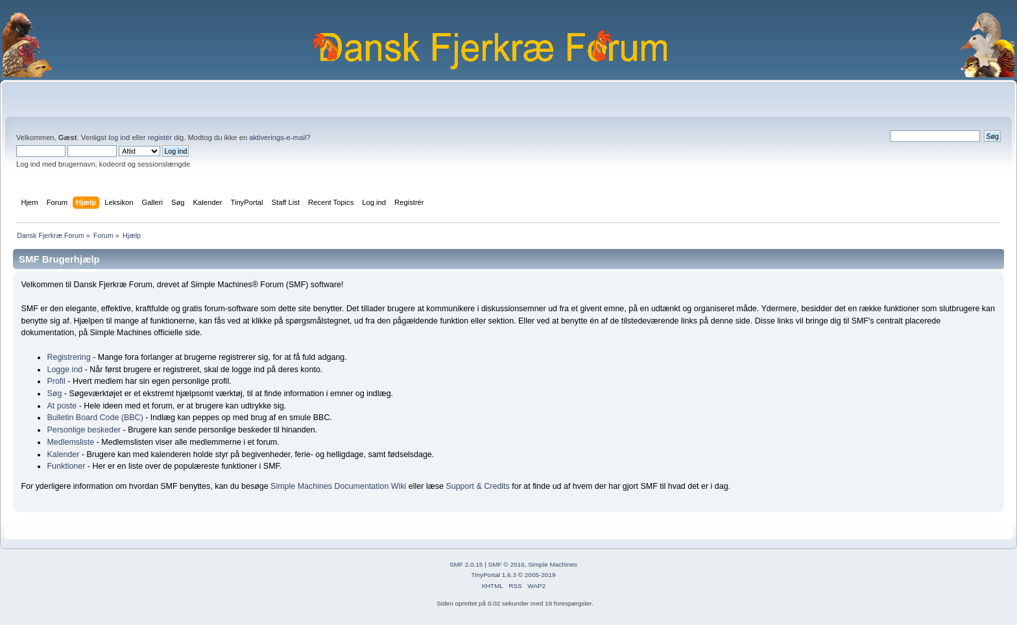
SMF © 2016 (506, 564)
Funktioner (66, 466)
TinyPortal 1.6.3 (493, 574)
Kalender (63, 454)
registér (160, 137)
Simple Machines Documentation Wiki (338, 486)
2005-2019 (540, 574)
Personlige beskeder (84, 429)
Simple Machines (552, 564)
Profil (56, 381)
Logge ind (64, 369)
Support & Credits (477, 486)
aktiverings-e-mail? (279, 137)
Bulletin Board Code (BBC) (95, 417)
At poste (62, 405)
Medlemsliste (70, 442)
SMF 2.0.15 (466, 564)
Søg (54, 393)
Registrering (68, 357)
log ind (119, 137)
